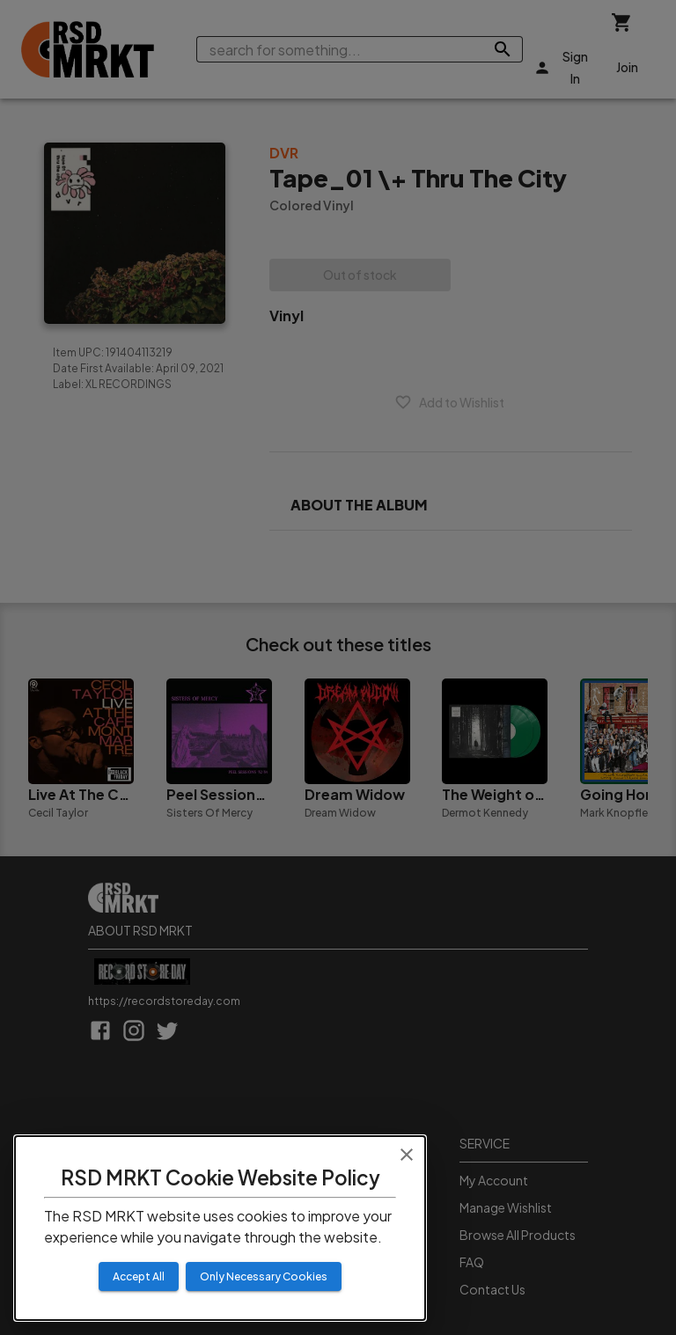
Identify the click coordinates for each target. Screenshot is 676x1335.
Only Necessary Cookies (263, 1276)
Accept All (139, 1276)
